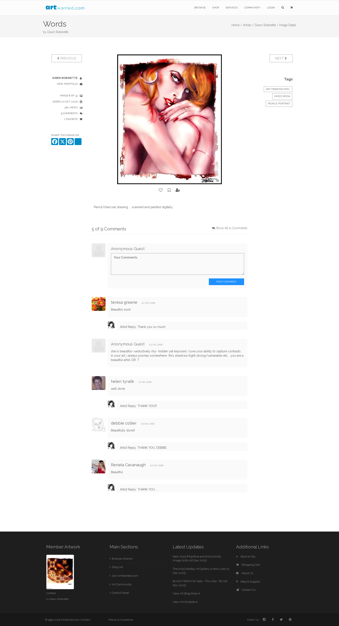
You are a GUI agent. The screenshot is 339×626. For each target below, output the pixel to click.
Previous (66, 58)
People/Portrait (279, 103)
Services (231, 7)
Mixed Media (282, 96)
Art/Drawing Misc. (278, 89)
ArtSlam (85, 619)
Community (252, 7)
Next (281, 58)
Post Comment (226, 281)
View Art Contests (185, 602)
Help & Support (248, 581)
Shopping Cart (248, 564)
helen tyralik (122, 381)
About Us (244, 573)
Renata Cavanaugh (128, 465)
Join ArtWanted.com (125, 575)
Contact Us (246, 589)
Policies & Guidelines (120, 619)
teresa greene (124, 302)
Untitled (51, 593)
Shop (215, 7)
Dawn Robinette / (266, 25)
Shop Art (117, 567)
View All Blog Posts (186, 593)
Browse (200, 7)
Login (271, 7)
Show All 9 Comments (231, 228)
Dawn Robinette (57, 32)
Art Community (122, 584)
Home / (237, 25)
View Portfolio (67, 83)
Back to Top (245, 556)
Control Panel (120, 592)
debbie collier (124, 423)
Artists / (248, 25)
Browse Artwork (122, 558)
